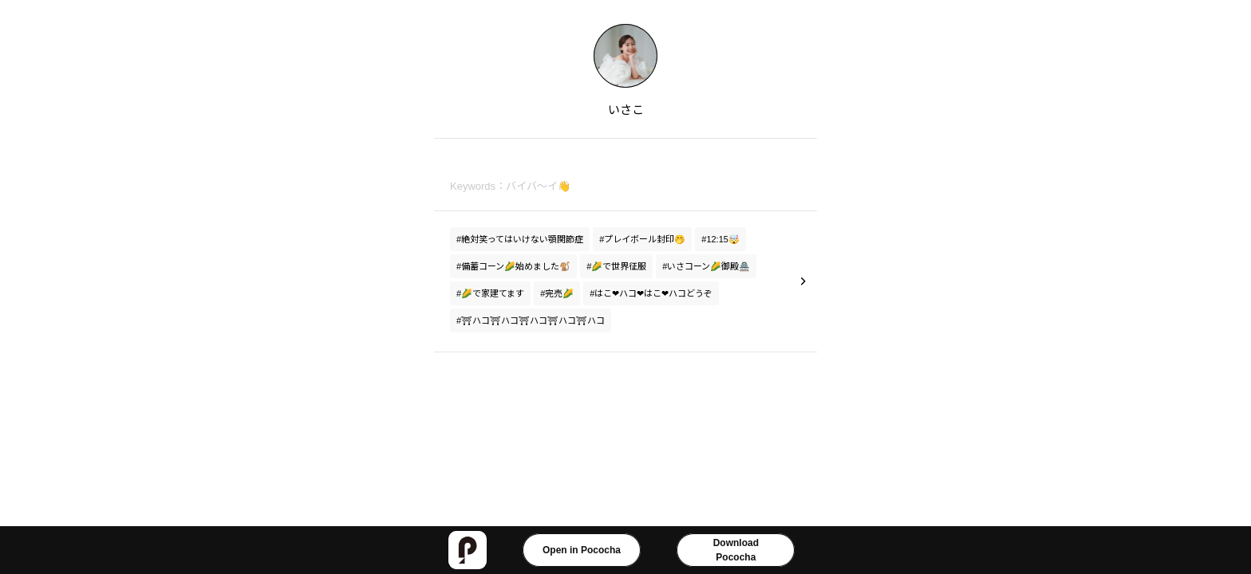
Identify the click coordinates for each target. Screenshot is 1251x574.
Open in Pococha (582, 550)
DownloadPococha (736, 550)
